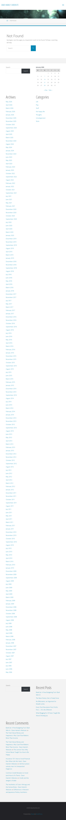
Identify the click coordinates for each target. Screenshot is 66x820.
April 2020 (9, 229)
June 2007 (9, 662)
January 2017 (10, 314)
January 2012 (10, 490)
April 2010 (9, 558)
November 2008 (11, 610)
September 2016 (11, 327)
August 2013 (10, 431)
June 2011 (9, 512)
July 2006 (8, 666)
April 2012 (9, 480)
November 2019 (11, 242)
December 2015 (11, 356)
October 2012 (10, 460)
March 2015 (9, 379)
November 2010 (11, 535)
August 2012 (10, 467)
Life (37, 102)
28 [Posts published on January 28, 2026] (44, 85)
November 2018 (11, 265)
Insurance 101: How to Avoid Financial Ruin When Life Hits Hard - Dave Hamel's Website (18, 761)
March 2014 (9, 408)
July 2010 (8, 548)
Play (37, 105)
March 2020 (9, 232)
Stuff (37, 108)
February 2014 (10, 411)
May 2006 (9, 672)
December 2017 (11, 294)
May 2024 (9, 147)
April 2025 (9, 134)
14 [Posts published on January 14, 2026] (44, 79)
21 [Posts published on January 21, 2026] (44, 82)
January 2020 (10, 235)
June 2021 (9, 199)
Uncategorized (40, 118)
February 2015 (10, 382)
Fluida (32, 814)
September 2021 (11, 193)
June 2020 (9, 225)
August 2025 (10, 131)
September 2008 (11, 617)
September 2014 (11, 395)
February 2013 (10, 447)
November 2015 (11, 359)
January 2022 (10, 186)
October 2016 (10, 323)
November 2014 (11, 392)
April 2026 (9, 105)
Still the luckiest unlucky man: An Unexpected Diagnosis (17, 766)
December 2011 (11, 493)
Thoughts (39, 115)
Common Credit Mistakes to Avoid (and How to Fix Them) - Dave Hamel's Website (17, 775)
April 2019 (9, 252)
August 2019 (10, 248)
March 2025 (9, 137)
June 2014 (9, 405)
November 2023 (11, 154)
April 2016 (9, 343)
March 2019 (9, 255)
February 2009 (10, 600)
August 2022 (10, 180)
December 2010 (11, 532)
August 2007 (10, 656)
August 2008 (10, 620)
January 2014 (10, 415)
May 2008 (9, 630)
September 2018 (11, 268)
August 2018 (10, 271)
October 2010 (10, 539)
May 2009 (9, 591)
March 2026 (9, 108)
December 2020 (11, 209)
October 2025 (10, 124)
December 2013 (11, 418)
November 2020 (11, 212)
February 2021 (10, 206)
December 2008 (11, 607)
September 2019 (11, 245)
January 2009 (10, 604)
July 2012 (8, 470)
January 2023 (10, 170)
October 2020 (10, 216)
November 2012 (11, 457)
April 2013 (9, 441)
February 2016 (10, 349)
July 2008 (8, 623)
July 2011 (8, 509)
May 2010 (9, 555)
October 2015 (10, 362)
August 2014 (10, 398)
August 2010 (10, 545)
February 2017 (10, 310)
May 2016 (9, 340)
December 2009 (11, 571)
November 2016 (11, 320)
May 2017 (9, 304)
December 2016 (11, 317)
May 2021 (9, 203)
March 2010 (9, 561)
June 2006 (9, 669)
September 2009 (11, 578)
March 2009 (9, 597)
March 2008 (9, 636)
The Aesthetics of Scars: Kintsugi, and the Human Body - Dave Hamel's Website (18, 787)
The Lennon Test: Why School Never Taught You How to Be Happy (17, 752)
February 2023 (10, 167)
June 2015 (9, 375)
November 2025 (11, 121)
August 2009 (10, 581)
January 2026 (10, 115)
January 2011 (10, 529)
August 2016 (10, 330)
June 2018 (9, 278)
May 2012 (9, 477)
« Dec (46, 90)
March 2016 (9, 346)
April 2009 (9, 594)
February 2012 (10, 486)
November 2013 (11, 421)
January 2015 (10, 385)
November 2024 (11, 141)
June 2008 (9, 627)
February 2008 (10, 640)
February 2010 (10, 565)
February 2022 (10, 183)
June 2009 (9, 587)
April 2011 (9, 519)
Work (37, 121)
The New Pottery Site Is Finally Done (47, 698)
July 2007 (8, 659)
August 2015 (10, 369)
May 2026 (9, 102)
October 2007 (10, 653)
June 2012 (9, 473)
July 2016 (8, 333)
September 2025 (11, 128)
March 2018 (9, 287)
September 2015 (11, 366)
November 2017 (11, 297)
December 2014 (11, 389)
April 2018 (9, 284)
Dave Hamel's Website (10, 4)
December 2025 (11, 118)
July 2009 (8, 584)
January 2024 (10, 151)
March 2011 (9, 522)
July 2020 (8, 222)
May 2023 (9, 160)
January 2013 (10, 451)
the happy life (40, 111)
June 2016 (9, 336)
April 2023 (9, 164)
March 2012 (9, 483)
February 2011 (10, 525)
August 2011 (10, 506)
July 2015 (8, 372)
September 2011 (11, 503)
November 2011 (11, 496)
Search (8, 67)
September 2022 (11, 177)
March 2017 (9, 307)
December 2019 (11, 239)
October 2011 (10, 499)
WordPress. (39, 814)
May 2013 (9, 437)
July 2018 (8, 274)
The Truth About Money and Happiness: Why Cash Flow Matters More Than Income (17, 735)
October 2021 (10, 190)
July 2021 (8, 196)
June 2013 (9, 434)
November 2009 (11, 574)
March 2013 (9, 444)
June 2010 (9, 552)
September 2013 (11, 428)
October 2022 (10, 173)
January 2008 (10, 643)
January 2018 (10, 291)
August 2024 (10, 144)
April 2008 (9, 633)
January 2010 (10, 568)
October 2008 (10, 613)
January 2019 (10, 258)
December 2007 (11, 646)
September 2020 (11, 219)
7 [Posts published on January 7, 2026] (44, 76)
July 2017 (8, 301)
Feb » (50, 90)
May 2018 (9, 281)
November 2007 (11, 649)
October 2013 (10, 424)
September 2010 (11, 542)
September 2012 (11, 464)
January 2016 (10, 353)
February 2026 (10, 111)
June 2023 (9, 157)
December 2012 (11, 454)
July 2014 (8, 402)
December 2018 (11, 261)
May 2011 (9, 516)
